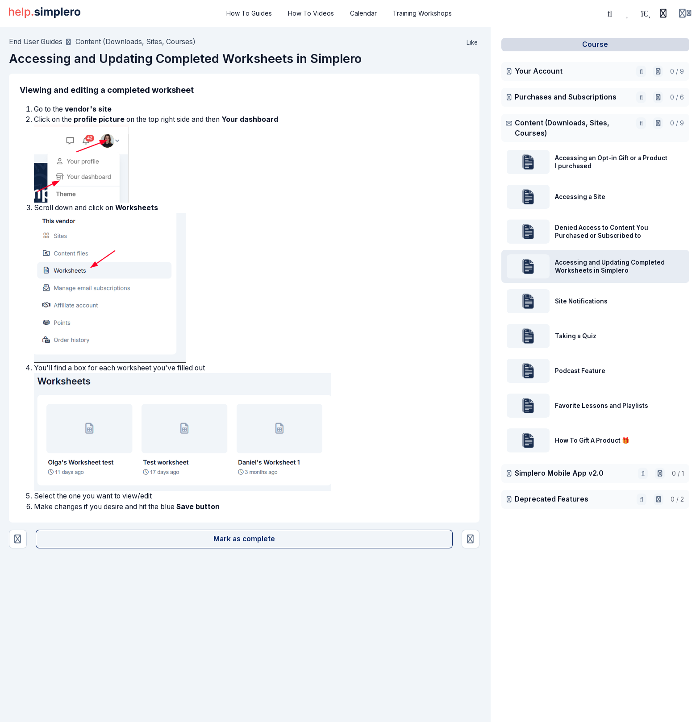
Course (595, 44)
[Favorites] (628, 13)
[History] (663, 13)
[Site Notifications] (470, 539)
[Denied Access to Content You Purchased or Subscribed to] (18, 539)
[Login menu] (685, 13)
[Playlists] (645, 13)
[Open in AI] (658, 71)
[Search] (610, 13)
